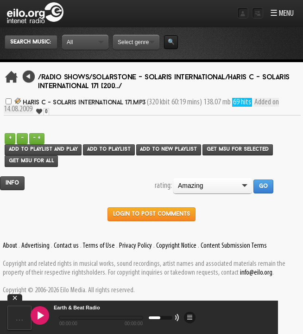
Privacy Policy (135, 246)
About (10, 246)
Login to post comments (151, 214)
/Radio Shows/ (65, 77)
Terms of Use (98, 246)
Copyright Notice (176, 246)
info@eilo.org (256, 272)
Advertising (35, 246)
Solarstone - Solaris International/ (160, 77)
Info (12, 183)
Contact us (66, 246)
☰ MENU (282, 13)
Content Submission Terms (234, 246)
